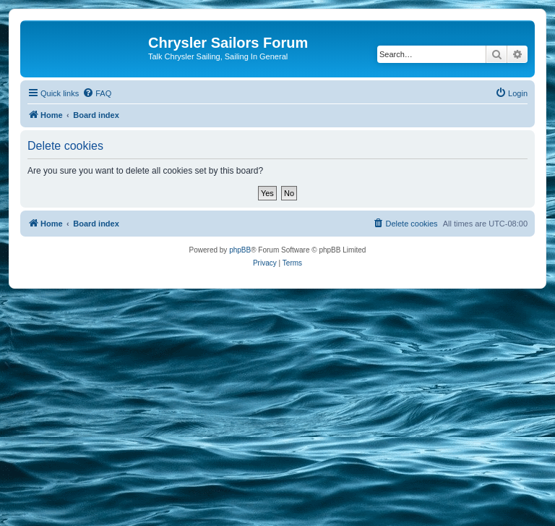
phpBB (240, 250)
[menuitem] (96, 93)
